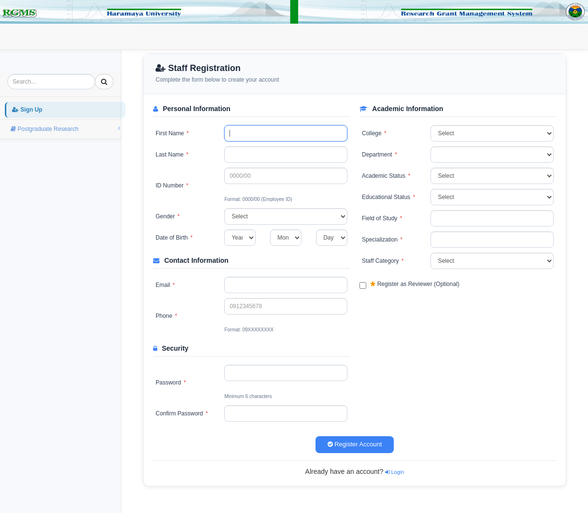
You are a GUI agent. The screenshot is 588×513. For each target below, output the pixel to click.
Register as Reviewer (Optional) (409, 285)
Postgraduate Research (164, 35)
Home (25, 35)
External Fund (236, 35)
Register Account (355, 444)
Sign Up (65, 35)
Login (104, 35)
